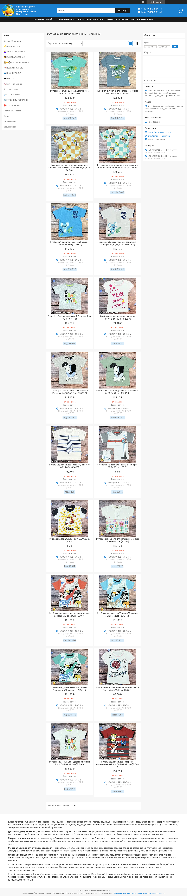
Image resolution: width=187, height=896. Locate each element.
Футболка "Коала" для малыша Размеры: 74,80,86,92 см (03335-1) (69, 243)
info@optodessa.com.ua (159, 136)
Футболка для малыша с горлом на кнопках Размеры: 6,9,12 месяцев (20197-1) (70, 614)
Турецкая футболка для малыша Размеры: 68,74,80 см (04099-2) (117, 92)
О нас (110, 19)
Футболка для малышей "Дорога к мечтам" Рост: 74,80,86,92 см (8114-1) (69, 763)
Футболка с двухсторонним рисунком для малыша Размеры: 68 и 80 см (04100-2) (117, 166)
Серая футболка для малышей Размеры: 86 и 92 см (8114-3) (69, 317)
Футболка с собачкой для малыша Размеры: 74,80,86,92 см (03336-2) (117, 391)
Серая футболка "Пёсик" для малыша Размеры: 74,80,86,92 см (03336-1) (70, 391)
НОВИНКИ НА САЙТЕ (44, 19)
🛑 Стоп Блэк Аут (12, 105)
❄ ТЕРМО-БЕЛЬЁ (11, 89)
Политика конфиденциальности (151, 893)
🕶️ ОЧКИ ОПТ (9, 78)
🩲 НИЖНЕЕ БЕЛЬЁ (12, 73)
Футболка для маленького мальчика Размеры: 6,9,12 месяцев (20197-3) (69, 688)
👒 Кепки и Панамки (13, 84)
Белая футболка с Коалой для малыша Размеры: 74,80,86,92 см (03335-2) (117, 243)
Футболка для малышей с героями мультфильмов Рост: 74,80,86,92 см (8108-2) (117, 764)
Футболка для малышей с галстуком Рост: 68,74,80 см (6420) (69, 466)
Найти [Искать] (121, 10)
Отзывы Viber (10, 127)
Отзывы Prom (10, 121)
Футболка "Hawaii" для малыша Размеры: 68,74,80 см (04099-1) (70, 92)
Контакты (122, 19)
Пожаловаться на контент (125, 893)
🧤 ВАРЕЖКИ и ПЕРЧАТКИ (16, 100)
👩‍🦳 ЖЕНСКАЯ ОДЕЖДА (14, 52)
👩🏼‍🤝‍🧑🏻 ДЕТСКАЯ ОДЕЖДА (16, 62)
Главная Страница (12, 41)
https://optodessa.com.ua (159, 132)
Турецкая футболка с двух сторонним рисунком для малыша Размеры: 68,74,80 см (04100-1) (69, 168)
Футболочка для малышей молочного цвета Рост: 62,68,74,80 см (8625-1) (117, 688)
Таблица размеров (12, 111)
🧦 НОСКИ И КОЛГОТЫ (14, 68)
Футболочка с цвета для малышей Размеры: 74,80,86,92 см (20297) (117, 540)
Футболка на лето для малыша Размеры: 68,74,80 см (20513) (117, 466)
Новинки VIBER (66, 19)
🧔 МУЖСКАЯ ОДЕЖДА (14, 57)
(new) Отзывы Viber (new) (90, 19)
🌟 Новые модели (12, 46)
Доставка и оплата (142, 19)
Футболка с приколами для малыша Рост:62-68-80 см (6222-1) (117, 317)
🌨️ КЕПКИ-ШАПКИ (12, 95)
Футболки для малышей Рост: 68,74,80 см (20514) (69, 540)
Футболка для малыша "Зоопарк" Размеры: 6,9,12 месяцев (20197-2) (117, 614)
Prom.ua (106, 891)
